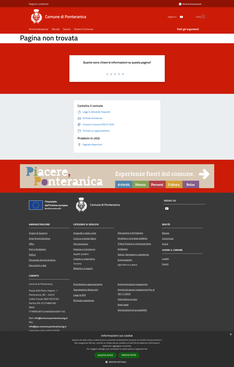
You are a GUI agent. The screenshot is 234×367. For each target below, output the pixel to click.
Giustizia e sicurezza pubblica (132, 238)
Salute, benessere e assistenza (133, 254)
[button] (117, 361)
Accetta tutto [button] (105, 355)
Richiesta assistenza (83, 300)
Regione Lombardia (38, 4)
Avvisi (165, 244)
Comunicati (168, 238)
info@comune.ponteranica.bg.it (51, 318)
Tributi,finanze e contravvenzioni (134, 243)
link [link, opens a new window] (145, 349)
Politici (32, 254)
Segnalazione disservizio (85, 289)
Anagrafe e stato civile (84, 233)
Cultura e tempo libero (84, 238)
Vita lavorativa (80, 244)
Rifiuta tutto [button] (129, 355)
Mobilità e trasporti (83, 268)
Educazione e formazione (130, 233)
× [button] (231, 334)
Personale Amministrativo (42, 260)
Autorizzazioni (125, 260)
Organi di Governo (38, 233)
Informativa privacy (127, 299)
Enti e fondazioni (37, 249)
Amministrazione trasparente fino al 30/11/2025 (136, 292)
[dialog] (117, 349)
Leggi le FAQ (79, 295)
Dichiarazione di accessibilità (132, 310)
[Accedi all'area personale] (190, 3)
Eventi (165, 264)
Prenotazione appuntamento (87, 284)
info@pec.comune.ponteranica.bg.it (47, 326)
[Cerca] (201, 16)
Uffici (31, 244)
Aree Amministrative (39, 238)
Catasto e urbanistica (84, 259)
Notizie (165, 233)
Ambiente (123, 249)
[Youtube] (175, 17)
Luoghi (165, 258)
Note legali (123, 304)
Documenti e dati (37, 265)
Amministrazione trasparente (133, 284)
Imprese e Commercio (84, 249)
